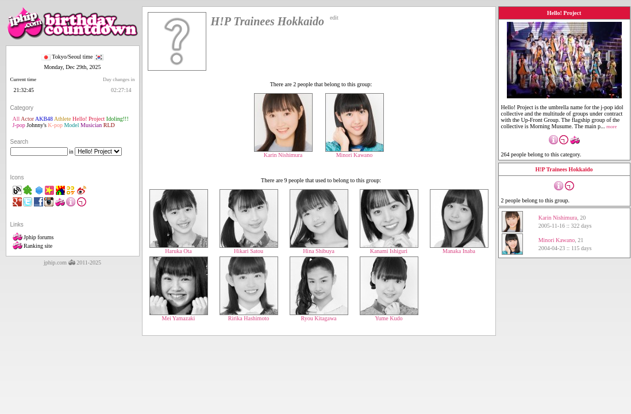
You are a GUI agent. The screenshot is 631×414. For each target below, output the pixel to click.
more (611, 126)
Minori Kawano (354, 152)
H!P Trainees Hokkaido (563, 169)
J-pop (19, 125)
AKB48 (44, 119)
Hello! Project (88, 119)
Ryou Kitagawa (319, 315)
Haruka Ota (178, 248)
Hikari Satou (249, 248)
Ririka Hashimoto (249, 315)
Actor (27, 119)
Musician (91, 125)
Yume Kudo (389, 315)
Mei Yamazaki (178, 315)
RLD (109, 125)
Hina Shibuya (319, 248)
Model (71, 125)
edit (334, 17)
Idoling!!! (117, 119)
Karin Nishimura (283, 152)
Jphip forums (33, 237)
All (16, 119)
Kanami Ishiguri (389, 248)
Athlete (62, 119)
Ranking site (33, 246)
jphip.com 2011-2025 (72, 262)
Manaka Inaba (459, 248)
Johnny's (36, 125)
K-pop (55, 125)
